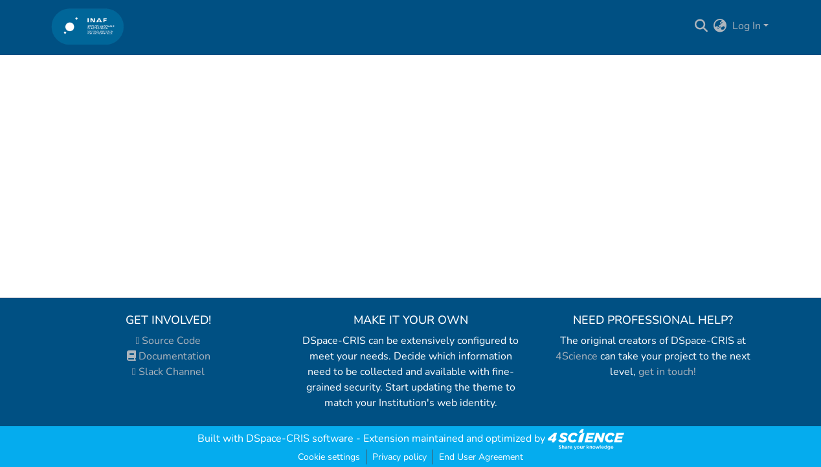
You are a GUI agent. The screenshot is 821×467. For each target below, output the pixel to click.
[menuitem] (720, 26)
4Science (577, 356)
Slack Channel (168, 372)
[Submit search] (701, 26)
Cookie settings (329, 457)
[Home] (87, 26)
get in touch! (667, 372)
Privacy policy (399, 457)
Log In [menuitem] (746, 26)
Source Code (168, 341)
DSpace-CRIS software (300, 438)
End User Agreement (481, 457)
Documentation (168, 356)
